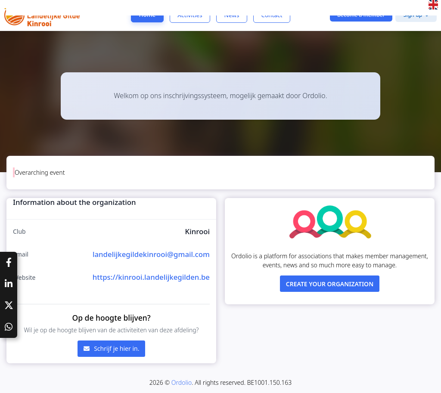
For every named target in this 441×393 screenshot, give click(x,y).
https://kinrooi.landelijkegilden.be (151, 277)
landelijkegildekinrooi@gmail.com (151, 254)
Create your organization (330, 284)
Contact (271, 15)
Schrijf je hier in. (112, 348)
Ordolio (181, 382)
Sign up (413, 15)
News (231, 15)
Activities (189, 15)
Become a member (361, 15)
